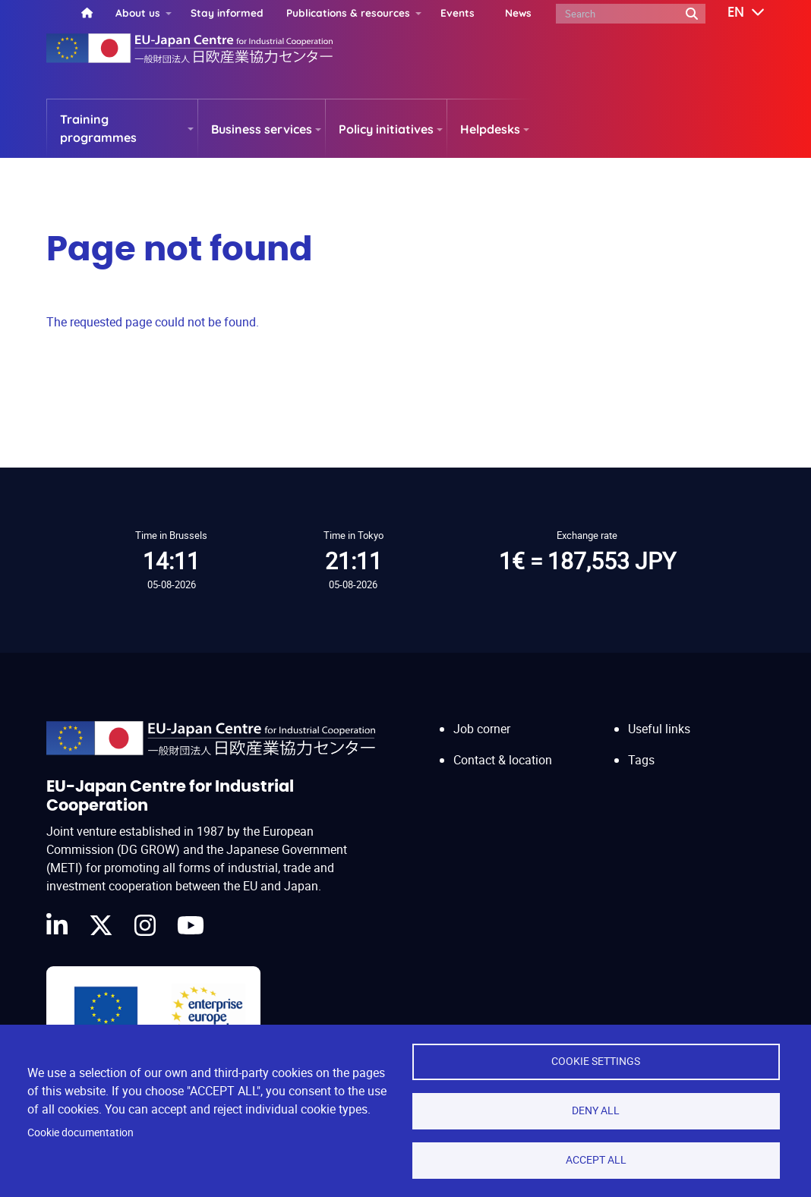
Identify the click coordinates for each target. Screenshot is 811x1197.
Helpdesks (490, 129)
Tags (641, 759)
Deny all (596, 1110)
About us (137, 12)
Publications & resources (348, 12)
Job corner (481, 728)
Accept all (596, 1160)
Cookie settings (595, 1061)
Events (457, 12)
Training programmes (98, 128)
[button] (735, 13)
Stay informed (227, 12)
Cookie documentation (80, 1132)
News (518, 12)
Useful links (659, 728)
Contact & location (502, 759)
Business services (261, 129)
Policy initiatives (386, 129)
